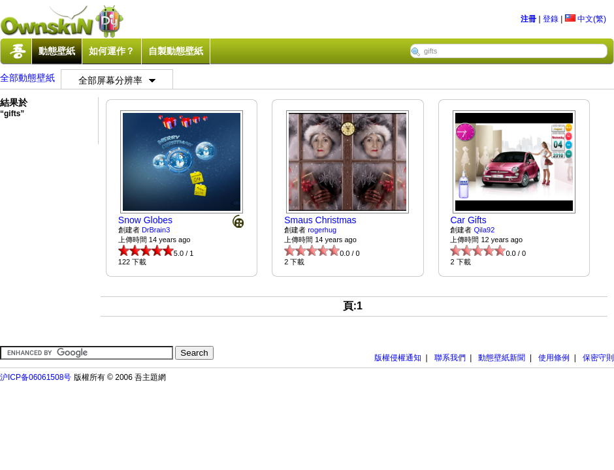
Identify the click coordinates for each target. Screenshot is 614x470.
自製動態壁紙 (175, 51)
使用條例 (554, 357)
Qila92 (484, 230)
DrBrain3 (156, 230)
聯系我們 (450, 357)
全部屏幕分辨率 (116, 80)
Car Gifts (468, 220)
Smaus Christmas (320, 220)
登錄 (550, 19)
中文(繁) (585, 19)
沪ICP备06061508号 (35, 377)
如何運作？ (112, 51)
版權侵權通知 (397, 357)
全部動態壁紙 (27, 77)
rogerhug (322, 230)
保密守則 (598, 357)
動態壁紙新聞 (501, 357)
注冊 (528, 19)
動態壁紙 (57, 51)
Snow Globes (145, 220)
